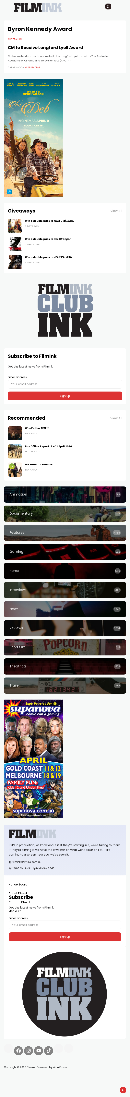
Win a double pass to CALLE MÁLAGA (49, 221)
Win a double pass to (47, 239)
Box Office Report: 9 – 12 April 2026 (48, 446)
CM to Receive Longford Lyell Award (45, 47)
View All (116, 211)
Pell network (36, 1076)
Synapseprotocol (15, 1076)
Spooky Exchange (57, 1076)
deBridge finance (81, 1076)
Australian (15, 39)
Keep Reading (32, 67)
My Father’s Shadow (39, 464)
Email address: (65, 382)
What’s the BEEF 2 (37, 428)
